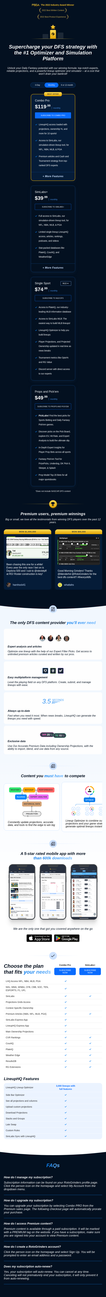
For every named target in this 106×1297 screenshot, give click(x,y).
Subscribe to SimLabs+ (53, 207)
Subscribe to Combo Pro (53, 115)
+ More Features (53, 267)
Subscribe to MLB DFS (53, 298)
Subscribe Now (65, 971)
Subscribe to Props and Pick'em (53, 406)
